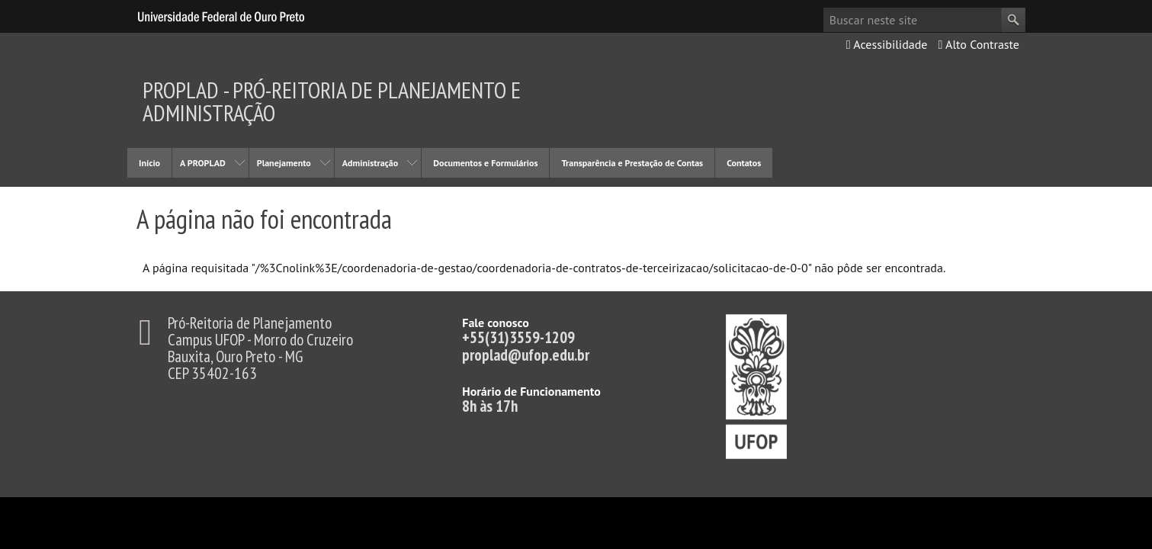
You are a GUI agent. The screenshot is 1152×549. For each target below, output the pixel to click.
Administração (370, 163)
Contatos (744, 163)
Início (149, 163)
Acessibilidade (887, 44)
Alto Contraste (978, 44)
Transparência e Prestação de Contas (632, 163)
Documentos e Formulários (485, 163)
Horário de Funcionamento (531, 391)
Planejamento (284, 163)
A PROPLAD (203, 163)
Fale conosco (495, 322)
